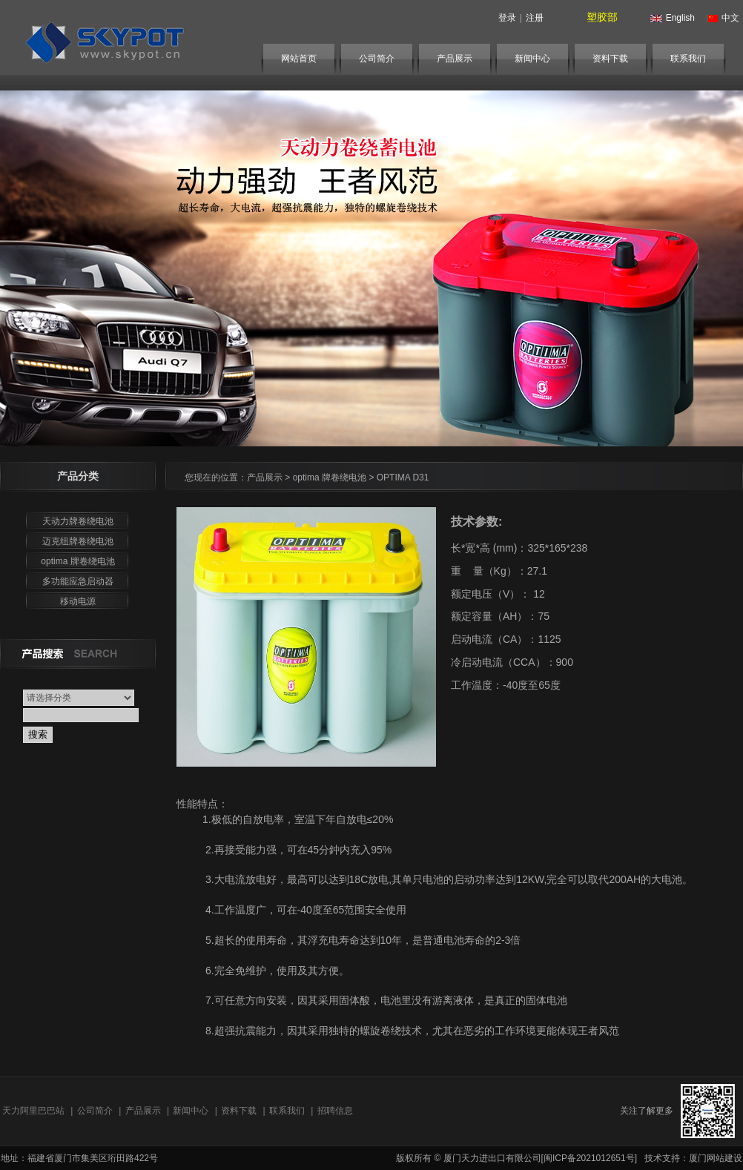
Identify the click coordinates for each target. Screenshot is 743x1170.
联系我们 (688, 58)
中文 (720, 18)
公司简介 (376, 58)
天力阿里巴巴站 (33, 1110)
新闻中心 (532, 58)
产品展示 (454, 58)
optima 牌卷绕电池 (77, 561)
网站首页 (299, 58)
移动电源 (78, 601)
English (671, 18)
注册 (535, 18)
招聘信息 (335, 1110)
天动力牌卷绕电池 (77, 521)
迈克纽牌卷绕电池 (77, 541)
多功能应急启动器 (77, 581)
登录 (507, 18)
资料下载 (610, 58)
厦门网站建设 (715, 1158)
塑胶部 (602, 17)
